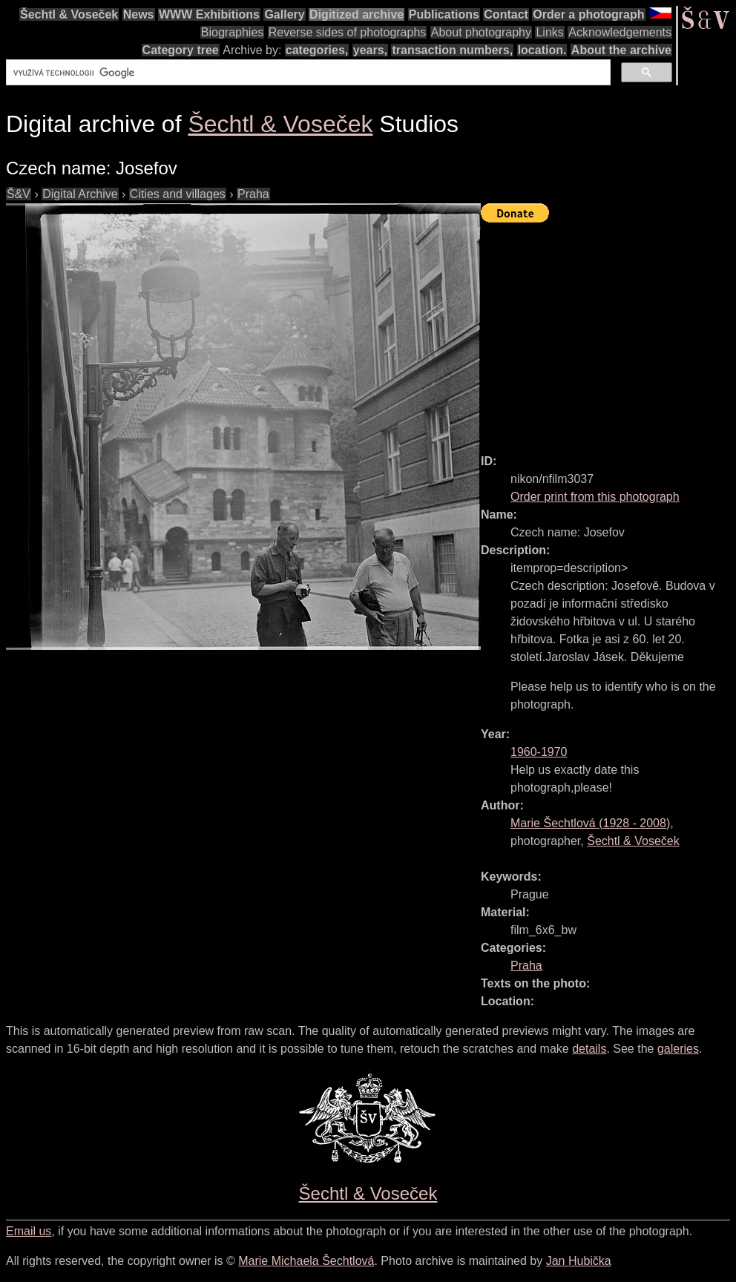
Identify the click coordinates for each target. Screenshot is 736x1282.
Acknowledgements (619, 32)
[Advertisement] (608, 331)
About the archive (621, 50)
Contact (506, 14)
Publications (444, 14)
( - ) (590, 823)
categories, (317, 50)
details (589, 1048)
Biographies (232, 32)
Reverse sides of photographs (348, 32)
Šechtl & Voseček (69, 14)
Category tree (180, 50)
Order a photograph (588, 14)
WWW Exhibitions (209, 14)
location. (542, 50)
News (138, 14)
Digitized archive (356, 14)
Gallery (284, 14)
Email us (28, 1231)
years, (370, 50)
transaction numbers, (452, 50)
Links (549, 32)
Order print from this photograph (595, 496)
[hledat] (306, 72)
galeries (678, 1048)
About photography (481, 32)
